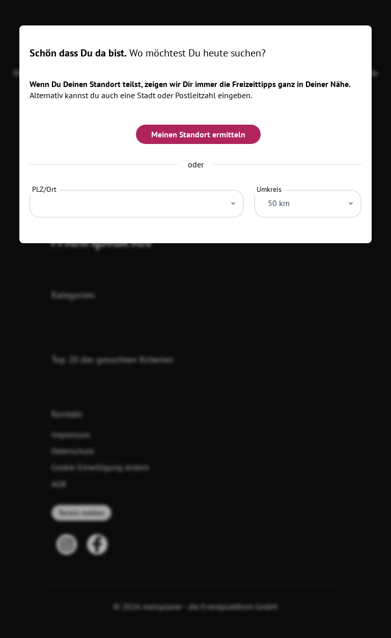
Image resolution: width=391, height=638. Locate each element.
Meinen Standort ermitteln (198, 134)
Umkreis (269, 189)
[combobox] (137, 201)
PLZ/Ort (44, 189)
